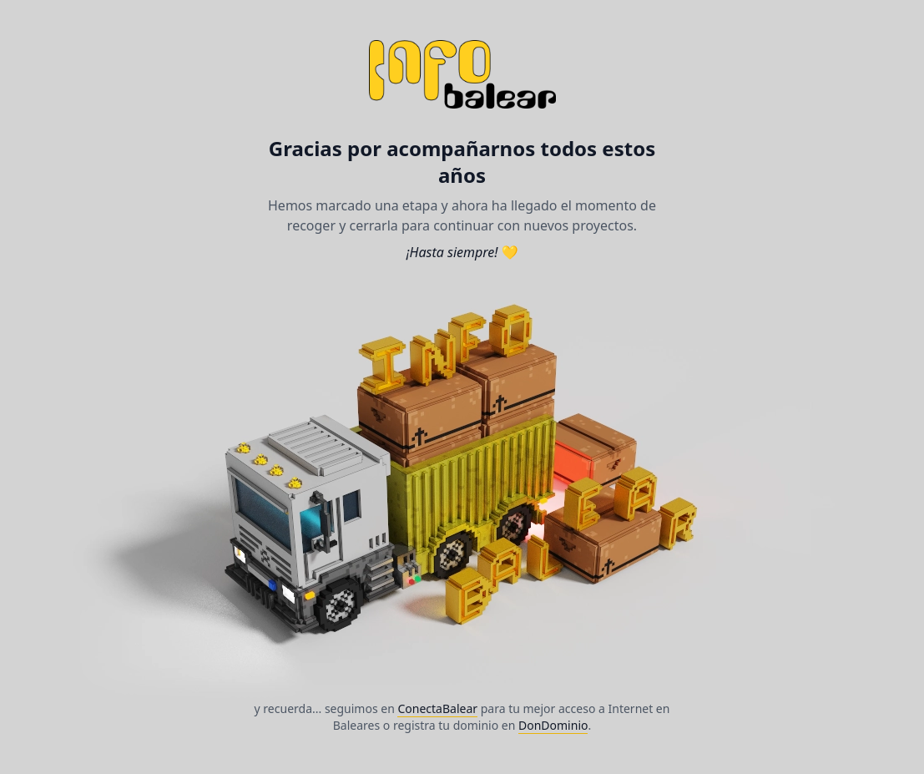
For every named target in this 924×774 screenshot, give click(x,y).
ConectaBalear (437, 708)
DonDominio (553, 725)
